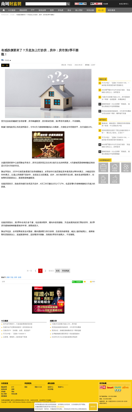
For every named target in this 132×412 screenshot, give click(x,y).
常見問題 (50, 389)
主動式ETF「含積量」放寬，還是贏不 (16, 330)
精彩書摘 (4, 396)
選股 (25, 387)
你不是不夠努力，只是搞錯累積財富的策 (17, 324)
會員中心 (50, 387)
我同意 (93, 407)
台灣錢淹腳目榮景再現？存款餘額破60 (66, 334)
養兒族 (126, 171)
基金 (12, 391)
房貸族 (114, 171)
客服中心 (61, 387)
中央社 (7, 60)
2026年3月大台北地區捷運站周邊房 (64, 337)
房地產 (3, 391)
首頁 (5, 10)
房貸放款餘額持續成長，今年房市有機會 (66, 327)
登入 (127, 4)
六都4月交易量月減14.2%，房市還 (64, 324)
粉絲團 (105, 4)
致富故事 (4, 389)
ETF (12, 387)
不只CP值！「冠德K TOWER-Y (14, 334)
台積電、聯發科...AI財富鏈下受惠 (15, 337)
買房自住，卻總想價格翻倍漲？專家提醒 (66, 330)
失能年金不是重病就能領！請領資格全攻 (17, 327)
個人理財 (4, 394)
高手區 (114, 182)
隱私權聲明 (60, 407)
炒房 (19, 277)
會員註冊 (122, 4)
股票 (12, 389)
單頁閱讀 (65, 271)
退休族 (103, 182)
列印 (93, 281)
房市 (15, 277)
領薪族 (103, 171)
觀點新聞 (4, 387)
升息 (11, 277)
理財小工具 (38, 387)
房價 (8, 277)
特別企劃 (14, 394)
